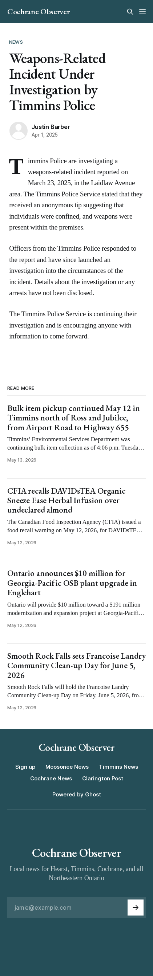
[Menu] (142, 11)
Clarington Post (102, 778)
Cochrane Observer (38, 12)
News (16, 42)
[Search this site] (130, 11)
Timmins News (118, 766)
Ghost (93, 794)
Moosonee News (67, 766)
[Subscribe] (136, 907)
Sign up (25, 766)
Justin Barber (51, 126)
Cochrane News (51, 778)
